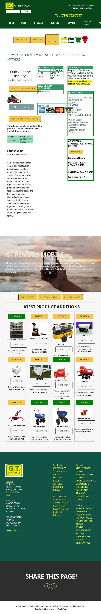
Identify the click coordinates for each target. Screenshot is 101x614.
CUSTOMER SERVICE (86, 481)
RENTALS (38, 23)
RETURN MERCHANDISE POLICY (83, 536)
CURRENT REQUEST (61, 502)
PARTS (72, 102)
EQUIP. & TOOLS (59, 471)
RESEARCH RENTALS (49, 297)
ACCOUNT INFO (59, 499)
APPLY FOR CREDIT (85, 508)
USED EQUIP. (75, 110)
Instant (52, 39)
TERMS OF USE (83, 543)
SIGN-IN (56, 515)
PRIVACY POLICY (84, 518)
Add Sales (37, 40)
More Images (21, 107)
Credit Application (77, 130)
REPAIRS (71, 23)
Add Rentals (21, 40)
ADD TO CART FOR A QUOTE (25, 89)
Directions (73, 132)
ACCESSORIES (76, 100)
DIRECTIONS (12, 530)
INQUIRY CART (87, 22)
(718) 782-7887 (71, 15)
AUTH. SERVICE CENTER (80, 115)
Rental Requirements (78, 122)
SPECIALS (57, 490)
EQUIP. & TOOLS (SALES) (80, 97)
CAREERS (88, 8)
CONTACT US (77, 8)
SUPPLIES (55, 23)
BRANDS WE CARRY (85, 474)
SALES (23, 23)
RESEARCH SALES (72, 297)
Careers (72, 127)
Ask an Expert (75, 120)
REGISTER (57, 512)
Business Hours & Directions (81, 5)
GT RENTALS (22, 5)
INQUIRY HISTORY (60, 509)
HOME (11, 23)
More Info (45, 91)
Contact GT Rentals (77, 125)
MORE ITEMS (19, 345)
